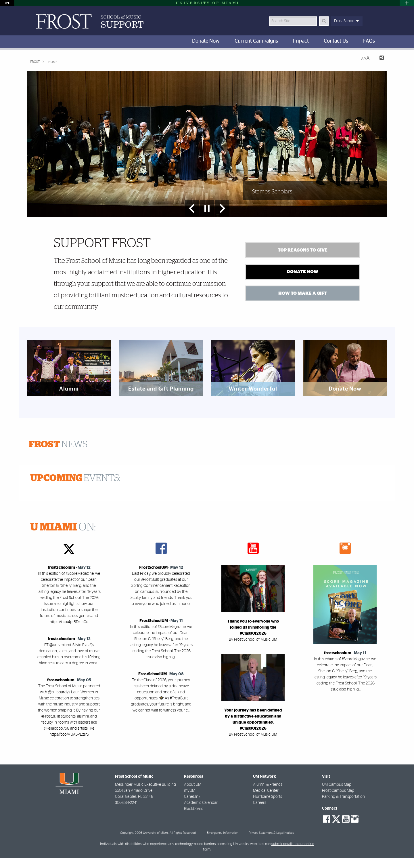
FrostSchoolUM (153, 568)
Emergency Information (222, 832)
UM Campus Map (336, 785)
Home (52, 62)
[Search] (324, 21)
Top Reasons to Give (302, 250)
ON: (63, 527)
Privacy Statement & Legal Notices (271, 832)
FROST (35, 61)
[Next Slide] (222, 208)
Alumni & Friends (267, 785)
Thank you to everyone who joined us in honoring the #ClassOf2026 (253, 627)
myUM (189, 791)
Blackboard (194, 809)
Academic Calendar (201, 803)
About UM (192, 785)
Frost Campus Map (338, 791)
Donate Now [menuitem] (206, 41)
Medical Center (266, 791)
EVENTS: (75, 478)
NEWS (58, 444)
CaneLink (192, 797)
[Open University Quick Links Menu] (407, 3)
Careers (259, 803)
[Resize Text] (365, 58)
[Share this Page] (379, 59)
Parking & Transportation (343, 797)
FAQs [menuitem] (369, 41)
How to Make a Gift (302, 293)
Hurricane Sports (267, 797)
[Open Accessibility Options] (7, 3)
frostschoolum (61, 568)
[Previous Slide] (192, 208)
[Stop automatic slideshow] (207, 208)
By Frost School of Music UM (253, 640)
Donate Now (302, 271)
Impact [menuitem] (301, 41)
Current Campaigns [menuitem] (256, 41)
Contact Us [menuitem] (336, 41)
